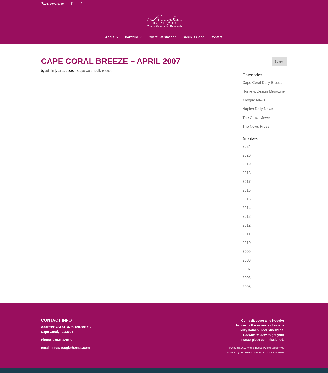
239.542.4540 (62, 340)
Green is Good (193, 37)
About (109, 37)
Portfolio (131, 37)
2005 (247, 287)
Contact (216, 37)
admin (49, 71)
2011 (247, 234)
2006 (247, 278)
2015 (247, 199)
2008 (247, 260)
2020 (247, 155)
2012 (247, 225)
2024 (247, 146)
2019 (247, 164)
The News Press (256, 126)
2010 (247, 243)
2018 (247, 173)
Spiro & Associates (274, 352)
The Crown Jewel (257, 118)
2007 (247, 269)
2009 (247, 252)
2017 (247, 182)
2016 (247, 190)
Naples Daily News (258, 109)
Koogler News (254, 100)
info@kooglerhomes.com (70, 348)
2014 (247, 208)
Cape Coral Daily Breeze (94, 71)
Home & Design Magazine (264, 91)
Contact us (251, 335)
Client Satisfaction (163, 37)
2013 (247, 216)
